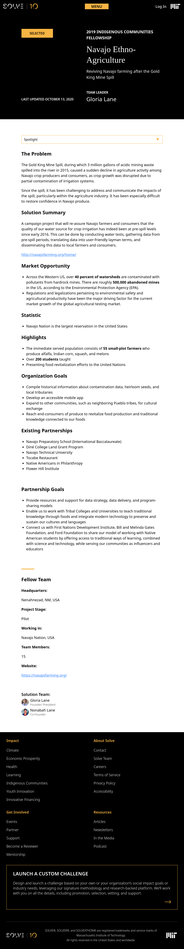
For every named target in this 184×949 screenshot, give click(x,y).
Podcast (100, 846)
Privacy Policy (104, 783)
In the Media (104, 838)
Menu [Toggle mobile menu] (96, 6)
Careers (100, 766)
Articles (100, 821)
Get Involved (17, 812)
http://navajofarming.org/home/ (48, 254)
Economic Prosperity (23, 758)
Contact (100, 750)
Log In (161, 6)
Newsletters (103, 829)
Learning (13, 774)
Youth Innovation (20, 791)
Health (11, 766)
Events (11, 821)
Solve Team (103, 758)
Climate (12, 750)
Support (13, 838)
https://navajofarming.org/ (44, 675)
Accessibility (103, 791)
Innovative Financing (23, 799)
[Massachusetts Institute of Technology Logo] (175, 6)
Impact (12, 740)
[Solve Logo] (20, 6)
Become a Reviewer (22, 846)
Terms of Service (107, 774)
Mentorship (15, 854)
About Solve (104, 740)
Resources (103, 812)
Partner (12, 829)
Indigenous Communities (27, 783)
